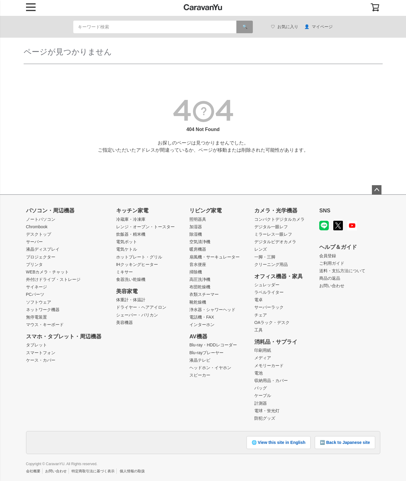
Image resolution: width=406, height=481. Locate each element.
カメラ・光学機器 (275, 211)
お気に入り (284, 27)
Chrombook (37, 226)
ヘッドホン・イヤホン (210, 367)
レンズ (260, 249)
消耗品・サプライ (275, 342)
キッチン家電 (132, 211)
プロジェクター (40, 257)
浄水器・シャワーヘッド (212, 309)
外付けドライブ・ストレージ (53, 279)
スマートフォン (40, 352)
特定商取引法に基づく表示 (93, 471)
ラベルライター (269, 292)
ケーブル (262, 395)
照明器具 (197, 219)
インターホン (202, 324)
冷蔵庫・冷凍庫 (130, 219)
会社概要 (33, 471)
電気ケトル (126, 249)
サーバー (34, 241)
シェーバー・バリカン (137, 315)
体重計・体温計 (130, 299)
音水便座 (197, 264)
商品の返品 (329, 278)
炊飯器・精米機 (130, 234)
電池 (258, 373)
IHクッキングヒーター (137, 264)
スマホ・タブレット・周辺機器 (63, 337)
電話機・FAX (201, 317)
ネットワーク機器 (43, 309)
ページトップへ (376, 190)
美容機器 (124, 322)
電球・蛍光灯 (266, 410)
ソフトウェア (38, 302)
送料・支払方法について (342, 270)
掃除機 (195, 272)
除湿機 (195, 234)
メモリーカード (269, 365)
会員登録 (327, 255)
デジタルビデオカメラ (275, 241)
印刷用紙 (262, 350)
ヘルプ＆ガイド (338, 247)
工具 (258, 330)
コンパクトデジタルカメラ (279, 219)
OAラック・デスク (272, 322)
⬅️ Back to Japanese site (345, 442)
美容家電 (127, 291)
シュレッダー (266, 284)
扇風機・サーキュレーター (214, 257)
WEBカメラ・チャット (47, 272)
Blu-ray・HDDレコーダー (213, 345)
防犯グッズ (264, 418)
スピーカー (199, 375)
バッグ (260, 388)
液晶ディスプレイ (43, 249)
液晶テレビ (199, 360)
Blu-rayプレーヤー (206, 352)
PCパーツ (35, 294)
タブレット (36, 345)
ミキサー (124, 272)
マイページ (318, 27)
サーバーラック (269, 307)
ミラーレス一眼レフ (273, 234)
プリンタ (34, 264)
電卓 (258, 299)
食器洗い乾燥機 (130, 279)
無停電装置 (36, 317)
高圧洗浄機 (199, 279)
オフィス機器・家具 (278, 276)
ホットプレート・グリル (139, 257)
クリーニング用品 (271, 264)
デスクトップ (38, 234)
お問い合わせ (331, 285)
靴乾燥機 (197, 302)
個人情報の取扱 (132, 471)
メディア (262, 357)
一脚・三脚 (264, 257)
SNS (324, 211)
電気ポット (126, 241)
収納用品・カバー (271, 380)
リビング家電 (205, 211)
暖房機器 (197, 249)
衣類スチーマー (204, 294)
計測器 (260, 403)
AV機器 (198, 337)
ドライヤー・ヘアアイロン (141, 307)
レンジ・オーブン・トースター (145, 226)
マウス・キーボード (45, 324)
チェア (260, 315)
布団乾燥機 (199, 286)
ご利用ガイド (331, 263)
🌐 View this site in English (278, 442)
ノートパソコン (40, 219)
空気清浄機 (199, 241)
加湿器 (195, 226)
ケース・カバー (40, 360)
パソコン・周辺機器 (50, 211)
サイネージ (36, 286)
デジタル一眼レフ (271, 226)
